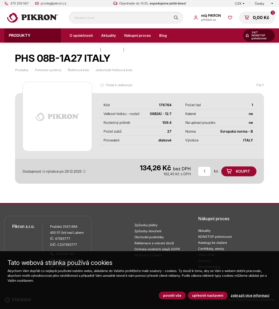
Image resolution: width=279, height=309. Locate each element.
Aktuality (108, 35)
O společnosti (81, 35)
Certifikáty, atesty (211, 249)
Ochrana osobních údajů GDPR (157, 249)
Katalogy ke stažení (212, 243)
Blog (163, 35)
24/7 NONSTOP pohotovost (259, 35)
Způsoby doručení (147, 231)
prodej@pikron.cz (53, 3)
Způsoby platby (146, 225)
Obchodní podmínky (149, 237)
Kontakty (112, 50)
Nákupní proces (137, 35)
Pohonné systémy (48, 70)
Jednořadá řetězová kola (113, 70)
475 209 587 (19, 3)
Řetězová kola (78, 70)
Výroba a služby (83, 50)
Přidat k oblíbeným (119, 85)
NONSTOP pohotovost (215, 237)
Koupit (243, 171)
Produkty (19, 35)
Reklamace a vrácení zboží (154, 243)
